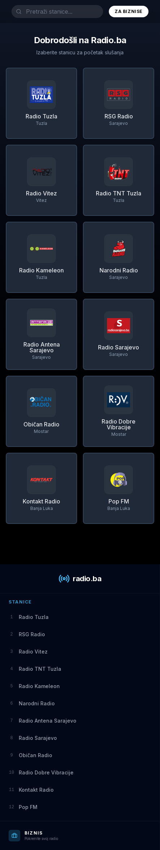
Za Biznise (129, 11)
